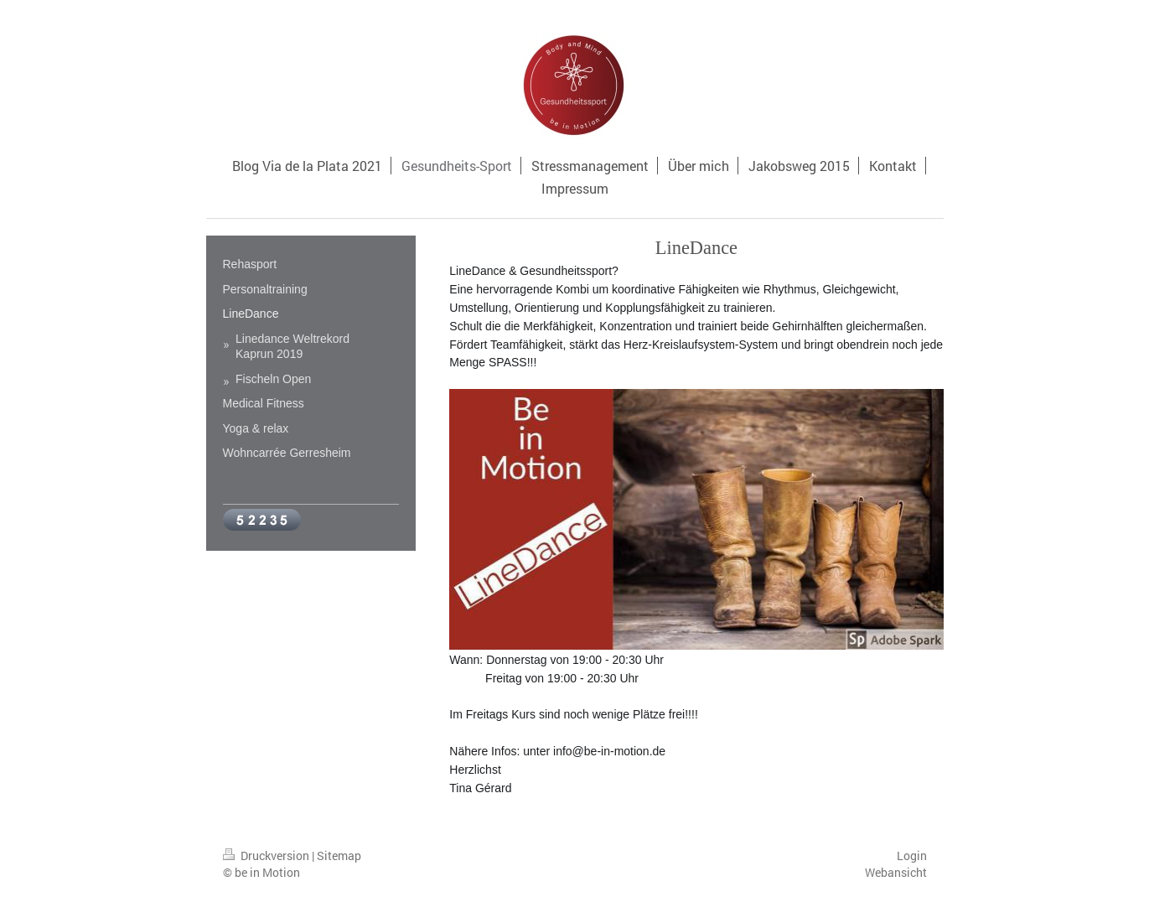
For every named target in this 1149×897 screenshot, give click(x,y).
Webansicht (896, 872)
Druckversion (267, 855)
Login (912, 855)
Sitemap (339, 855)
